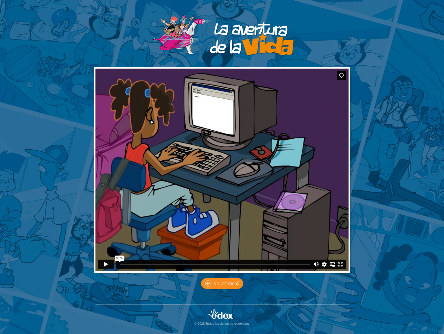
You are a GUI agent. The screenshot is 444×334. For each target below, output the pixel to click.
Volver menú (222, 283)
